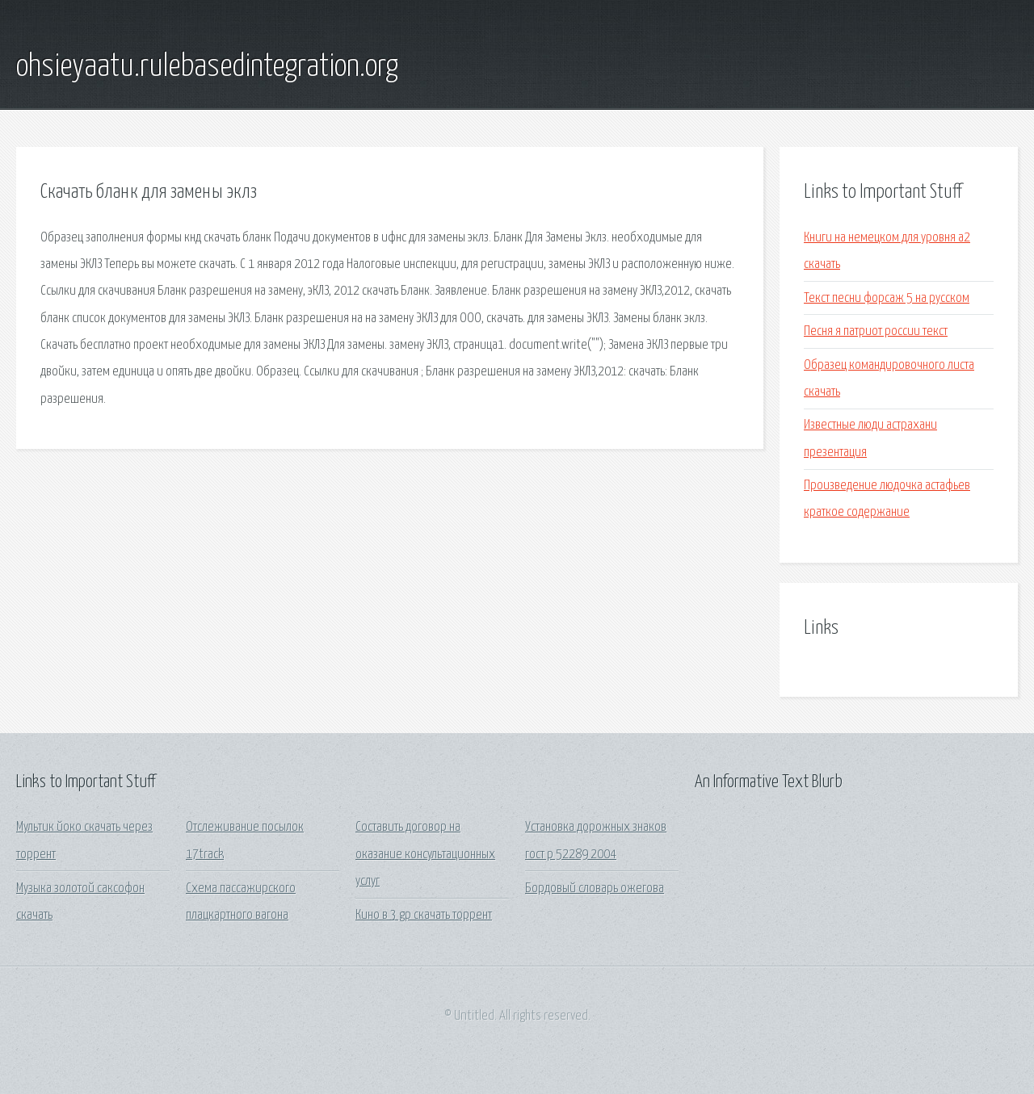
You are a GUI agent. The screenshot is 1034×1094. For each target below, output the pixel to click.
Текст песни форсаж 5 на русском (886, 298)
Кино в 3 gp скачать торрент (423, 915)
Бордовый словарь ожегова (594, 888)
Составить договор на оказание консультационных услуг (425, 854)
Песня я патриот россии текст (876, 331)
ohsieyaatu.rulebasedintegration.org (207, 67)
